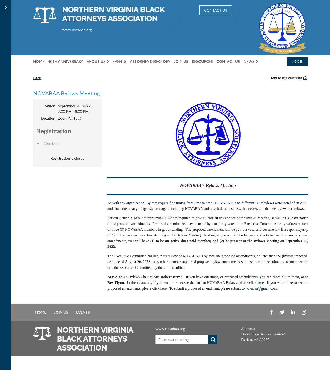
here (260, 283)
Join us (61, 312)
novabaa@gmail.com (261, 288)
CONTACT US (215, 10)
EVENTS (83, 312)
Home (40, 312)
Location (48, 118)
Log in (298, 61)
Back (37, 78)
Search (212, 339)
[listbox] (289, 78)
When (50, 106)
